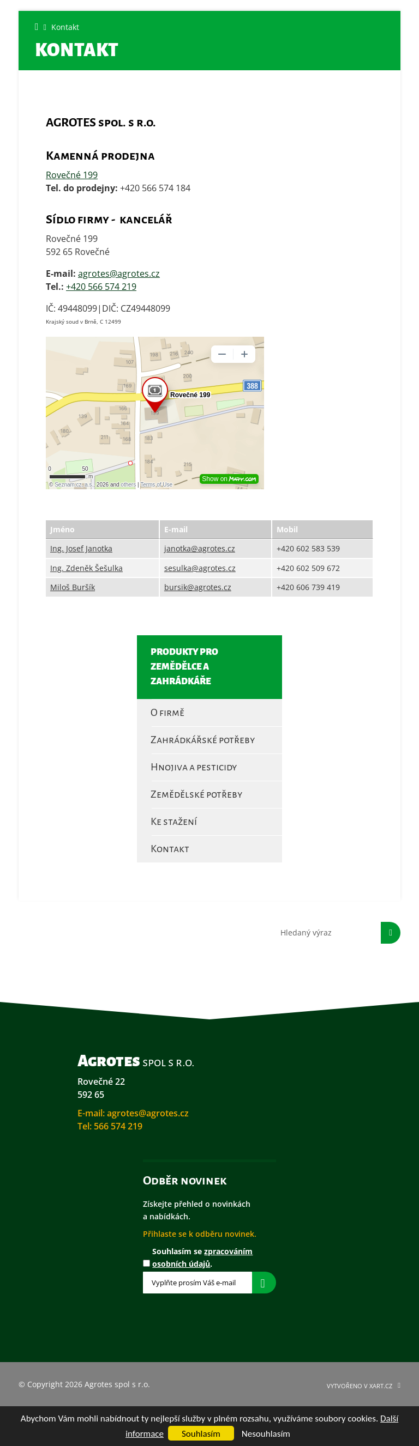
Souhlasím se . (202, 1257)
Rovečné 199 (72, 175)
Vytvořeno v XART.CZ (359, 1386)
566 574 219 (118, 1126)
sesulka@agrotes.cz (200, 568)
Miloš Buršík (72, 587)
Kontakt (170, 848)
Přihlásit (264, 1282)
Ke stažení (174, 821)
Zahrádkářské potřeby (203, 739)
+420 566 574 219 (101, 287)
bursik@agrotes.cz (197, 587)
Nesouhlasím (266, 1433)
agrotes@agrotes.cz (119, 274)
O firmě (167, 712)
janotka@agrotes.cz (199, 548)
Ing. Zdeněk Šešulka (86, 568)
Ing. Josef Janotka (81, 548)
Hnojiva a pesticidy (194, 767)
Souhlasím (201, 1433)
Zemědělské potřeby (196, 794)
